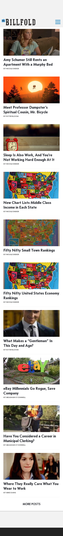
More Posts (31, 504)
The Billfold (18, 22)
